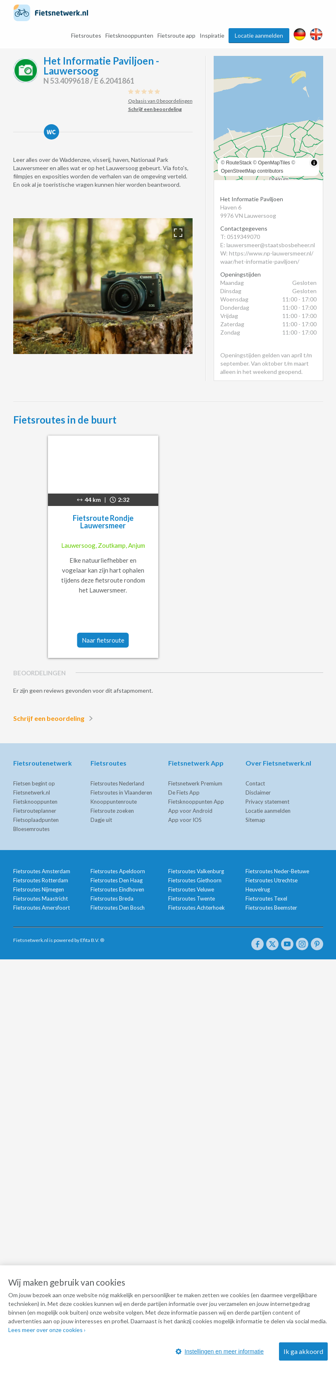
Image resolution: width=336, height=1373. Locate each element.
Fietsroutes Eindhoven (117, 889)
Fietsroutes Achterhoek (196, 907)
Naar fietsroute (103, 640)
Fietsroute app (176, 35)
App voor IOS (185, 820)
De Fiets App (184, 792)
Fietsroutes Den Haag (117, 880)
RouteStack (239, 163)
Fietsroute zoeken (112, 810)
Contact (255, 783)
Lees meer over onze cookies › (47, 1329)
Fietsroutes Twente (191, 898)
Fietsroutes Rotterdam (40, 880)
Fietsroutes (86, 35)
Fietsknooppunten (129, 35)
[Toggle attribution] (314, 163)
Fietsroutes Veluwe (191, 889)
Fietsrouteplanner (34, 810)
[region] (268, 118)
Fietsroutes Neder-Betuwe (277, 871)
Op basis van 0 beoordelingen (160, 101)
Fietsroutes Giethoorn (195, 880)
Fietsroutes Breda (112, 898)
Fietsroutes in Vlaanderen (121, 792)
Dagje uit (101, 820)
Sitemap (255, 820)
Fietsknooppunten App (196, 801)
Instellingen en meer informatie (220, 1351)
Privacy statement (267, 801)
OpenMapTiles (274, 163)
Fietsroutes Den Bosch (118, 907)
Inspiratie (212, 35)
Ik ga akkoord (303, 1351)
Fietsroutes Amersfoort (41, 907)
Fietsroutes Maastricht (40, 898)
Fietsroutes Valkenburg (196, 871)
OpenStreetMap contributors (252, 171)
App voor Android (190, 810)
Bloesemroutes (31, 829)
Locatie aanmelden (259, 35)
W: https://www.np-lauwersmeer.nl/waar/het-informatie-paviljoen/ (266, 257)
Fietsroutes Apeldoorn (118, 871)
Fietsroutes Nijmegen (38, 889)
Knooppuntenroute (114, 801)
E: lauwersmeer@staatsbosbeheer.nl (267, 244)
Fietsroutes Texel (266, 898)
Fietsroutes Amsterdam (41, 871)
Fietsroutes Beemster (271, 907)
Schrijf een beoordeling (54, 718)
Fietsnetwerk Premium (195, 783)
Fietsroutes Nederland (117, 783)
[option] (103, 286)
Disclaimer (258, 792)
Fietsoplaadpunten (36, 820)
